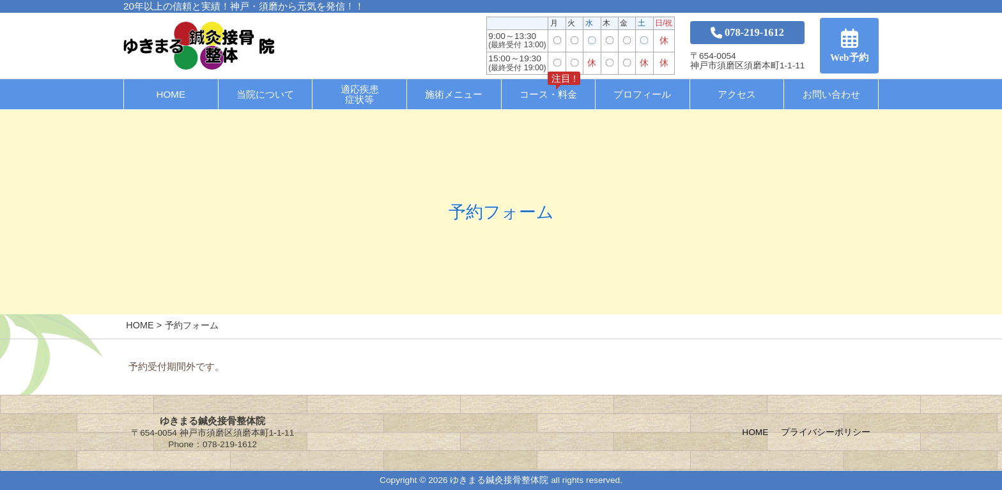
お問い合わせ (831, 94)
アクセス (737, 94)
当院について (265, 94)
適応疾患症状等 (360, 94)
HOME (171, 94)
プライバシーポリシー (825, 432)
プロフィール (642, 94)
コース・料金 (550, 89)
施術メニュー (453, 94)
